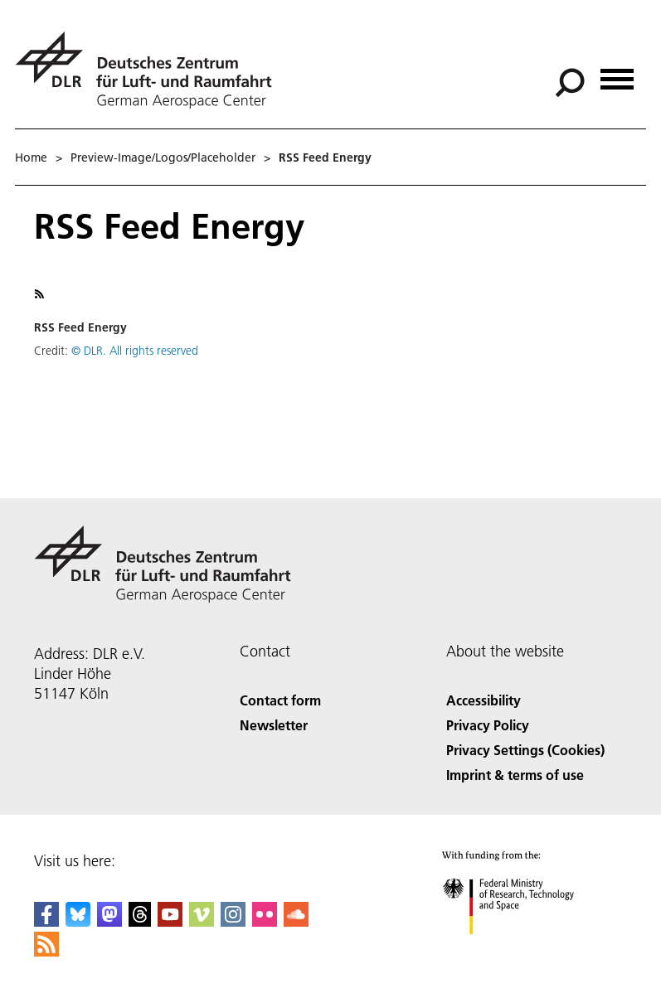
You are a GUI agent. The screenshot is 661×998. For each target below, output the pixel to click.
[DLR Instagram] (233, 921)
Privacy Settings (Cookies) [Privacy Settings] (525, 749)
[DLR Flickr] (264, 921)
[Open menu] (617, 73)
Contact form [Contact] (280, 700)
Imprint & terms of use (515, 774)
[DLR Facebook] (46, 921)
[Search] (570, 83)
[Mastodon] (109, 921)
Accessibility (483, 700)
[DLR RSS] (46, 951)
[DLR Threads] (140, 921)
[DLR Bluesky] (78, 921)
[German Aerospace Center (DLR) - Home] (150, 70)
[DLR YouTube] (170, 921)
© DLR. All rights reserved (134, 350)
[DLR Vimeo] (201, 921)
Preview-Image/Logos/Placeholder (162, 157)
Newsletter (274, 725)
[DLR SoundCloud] (296, 921)
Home (31, 157)
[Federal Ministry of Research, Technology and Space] (523, 948)
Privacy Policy (487, 725)
